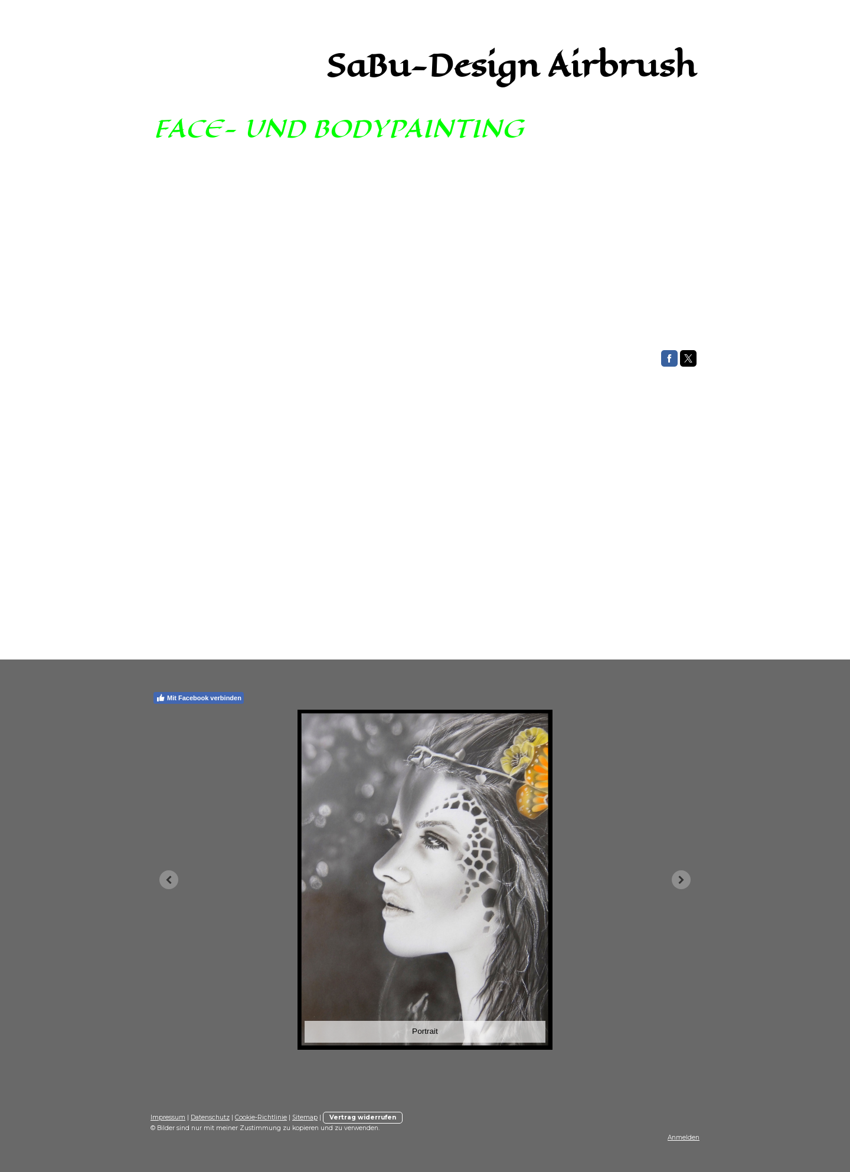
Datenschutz (210, 1117)
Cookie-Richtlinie (261, 1117)
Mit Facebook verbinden (198, 698)
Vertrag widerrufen (362, 1117)
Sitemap (305, 1117)
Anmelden (683, 1137)
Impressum (168, 1117)
